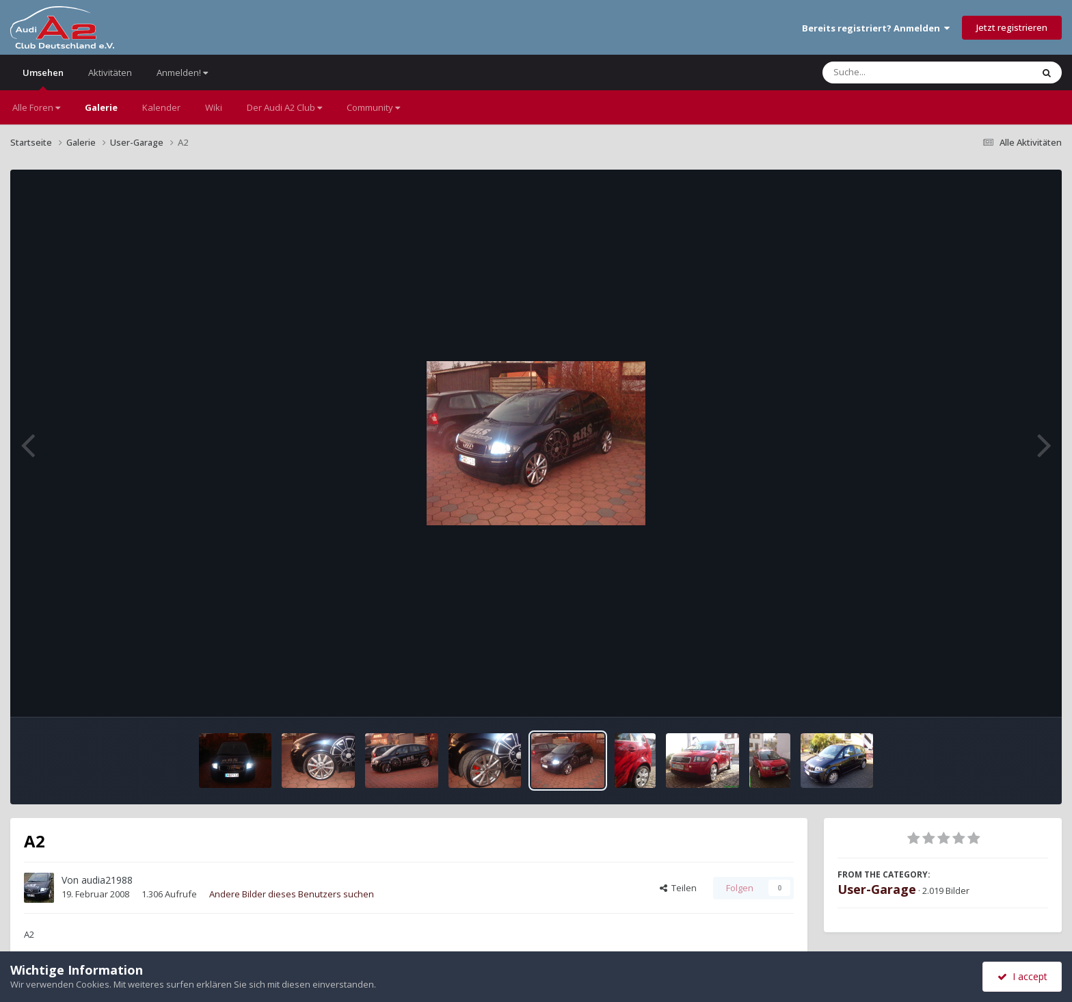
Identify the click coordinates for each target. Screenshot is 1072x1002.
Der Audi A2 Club (284, 107)
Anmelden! (182, 72)
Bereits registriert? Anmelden (876, 28)
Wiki (213, 107)
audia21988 (107, 879)
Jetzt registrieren (1011, 27)
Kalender (161, 107)
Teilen (678, 888)
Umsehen (43, 78)
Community (373, 107)
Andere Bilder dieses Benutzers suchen (291, 894)
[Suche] (899, 72)
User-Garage (877, 889)
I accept (1022, 976)
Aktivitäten (110, 72)
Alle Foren (36, 107)
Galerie (101, 107)
